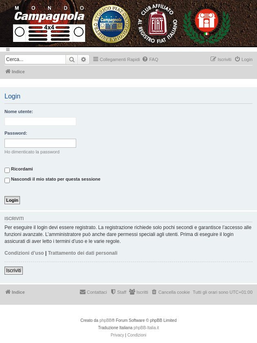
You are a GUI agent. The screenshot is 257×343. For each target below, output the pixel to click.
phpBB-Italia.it (146, 328)
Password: (15, 133)
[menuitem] (150, 59)
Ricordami (18, 170)
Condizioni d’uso (24, 253)
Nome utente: (18, 111)
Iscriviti (13, 270)
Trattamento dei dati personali (83, 253)
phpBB (105, 320)
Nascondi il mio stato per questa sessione (52, 180)
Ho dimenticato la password (31, 151)
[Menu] (128, 49)
